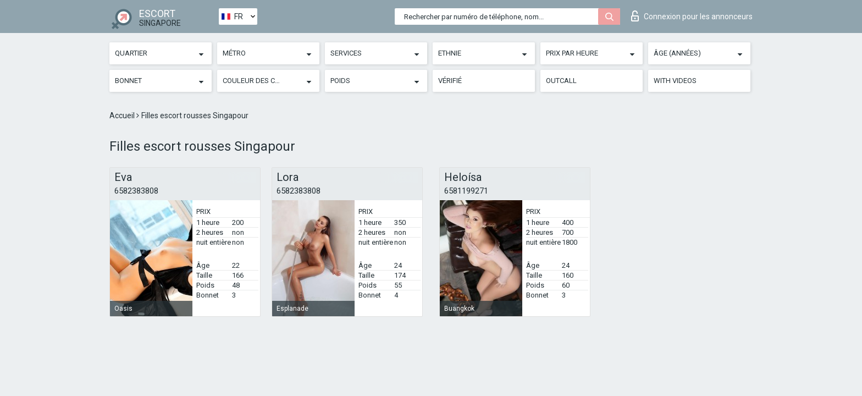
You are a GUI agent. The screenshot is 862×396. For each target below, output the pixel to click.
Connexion (692, 16)
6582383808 (136, 191)
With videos (675, 80)
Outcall (561, 80)
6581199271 (466, 191)
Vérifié (450, 80)
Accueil (122, 115)
